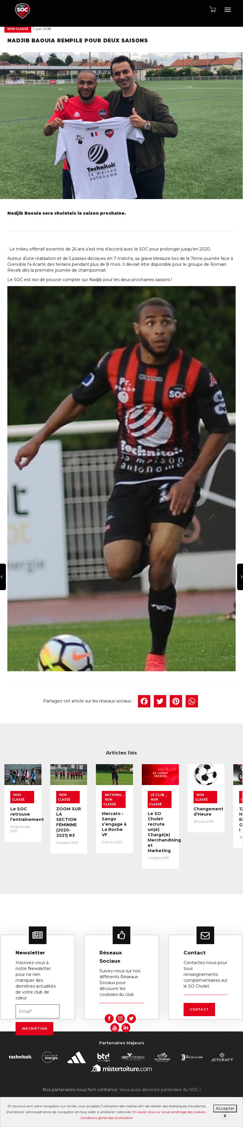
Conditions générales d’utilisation (107, 1118)
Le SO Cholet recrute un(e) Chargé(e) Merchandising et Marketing (212, 827)
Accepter (225, 1108)
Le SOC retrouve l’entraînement (29, 815)
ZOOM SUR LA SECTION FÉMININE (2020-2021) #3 (89, 820)
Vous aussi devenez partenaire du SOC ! (160, 1078)
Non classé (17, 29)
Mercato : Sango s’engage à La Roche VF (150, 822)
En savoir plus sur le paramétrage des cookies (168, 1112)
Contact (199, 998)
